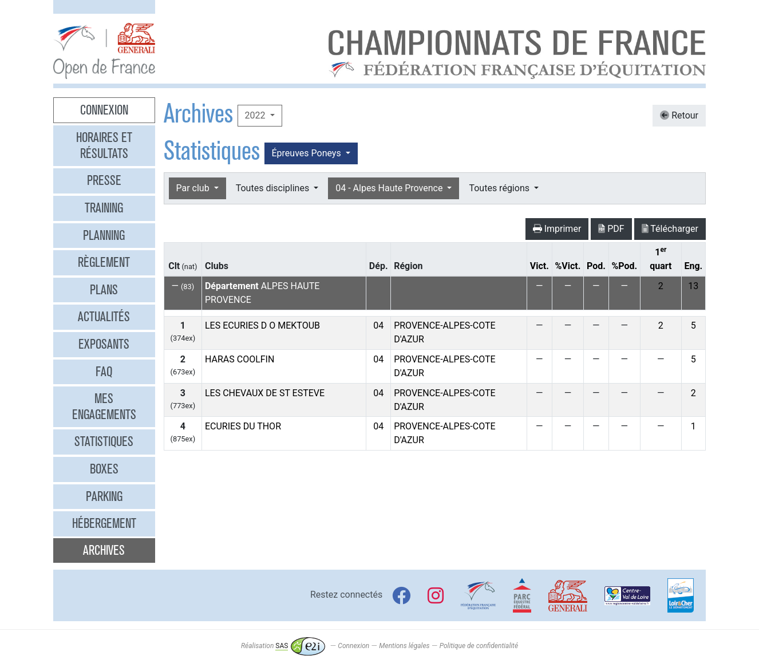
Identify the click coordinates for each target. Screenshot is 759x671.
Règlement (104, 262)
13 (693, 286)
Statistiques (103, 441)
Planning (104, 235)
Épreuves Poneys (307, 153)
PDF (611, 228)
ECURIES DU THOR (243, 426)
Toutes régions (500, 188)
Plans (104, 290)
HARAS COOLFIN (239, 359)
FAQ (104, 372)
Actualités (104, 317)
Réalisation (283, 646)
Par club (194, 188)
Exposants (103, 344)
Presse (104, 180)
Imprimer (557, 228)
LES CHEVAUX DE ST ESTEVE (265, 393)
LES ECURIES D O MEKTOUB (262, 325)
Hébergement (104, 523)
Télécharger (670, 228)
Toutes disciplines (273, 188)
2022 (256, 115)
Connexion (104, 110)
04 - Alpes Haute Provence (390, 188)
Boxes (104, 469)
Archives (104, 550)
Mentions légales (404, 646)
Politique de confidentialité (479, 646)
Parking (104, 496)
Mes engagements (104, 406)
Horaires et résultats (104, 145)
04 (378, 325)
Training (104, 208)
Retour (679, 115)
